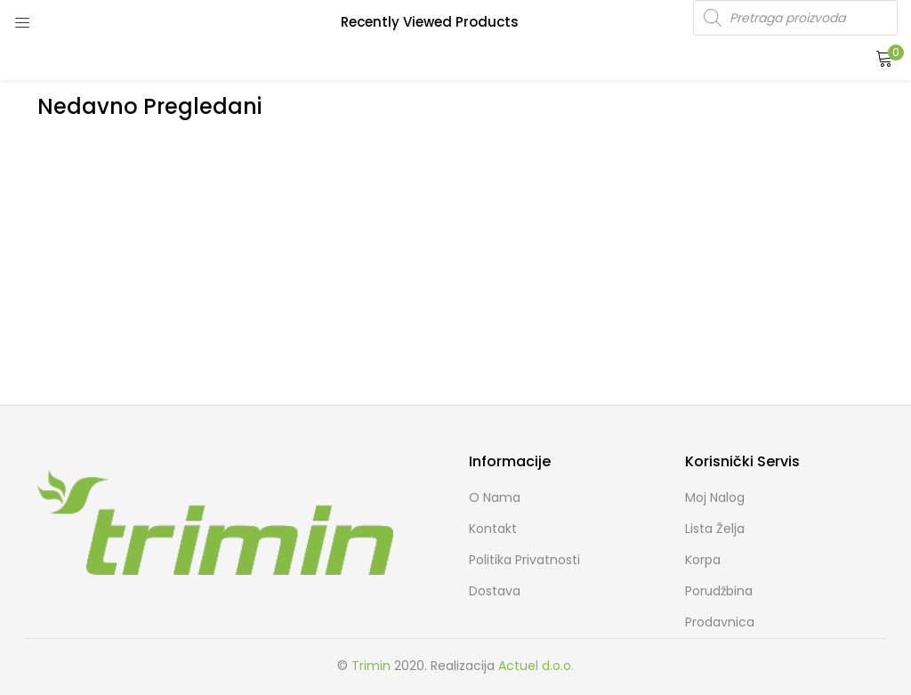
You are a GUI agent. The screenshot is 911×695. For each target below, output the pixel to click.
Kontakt (493, 528)
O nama (494, 497)
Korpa (703, 560)
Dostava (494, 591)
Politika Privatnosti (524, 560)
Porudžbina (719, 591)
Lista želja (715, 528)
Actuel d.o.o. (536, 666)
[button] (884, 58)
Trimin (371, 666)
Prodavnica (719, 622)
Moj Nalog (715, 497)
